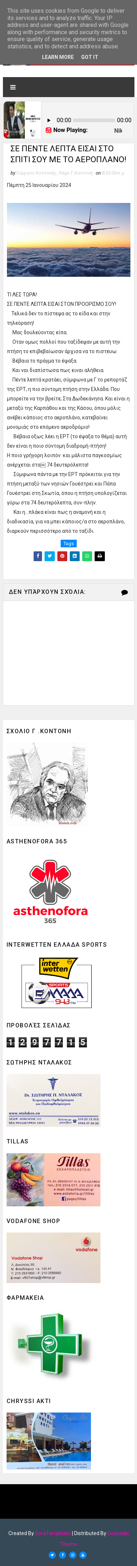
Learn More (58, 57)
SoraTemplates (53, 1533)
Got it (89, 57)
